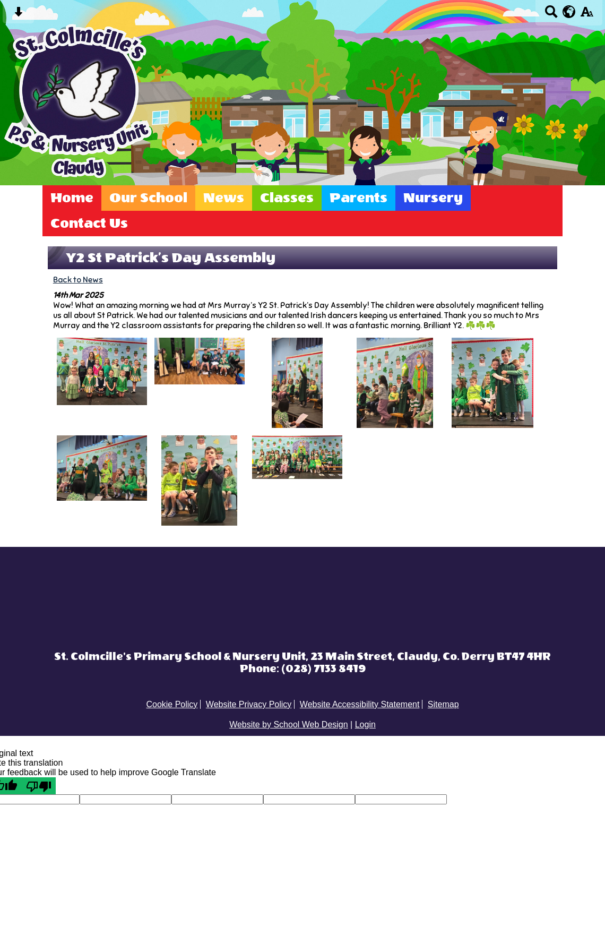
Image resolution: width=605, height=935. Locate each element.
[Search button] (551, 15)
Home (71, 198)
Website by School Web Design (288, 724)
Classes (287, 198)
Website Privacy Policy (249, 704)
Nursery (433, 198)
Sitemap (443, 704)
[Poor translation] (39, 785)
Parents (358, 198)
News (223, 198)
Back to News (78, 280)
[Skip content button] (18, 15)
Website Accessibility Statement (360, 704)
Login (365, 724)
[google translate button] (569, 11)
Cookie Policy (171, 704)
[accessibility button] (586, 15)
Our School (148, 198)
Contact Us (89, 223)
